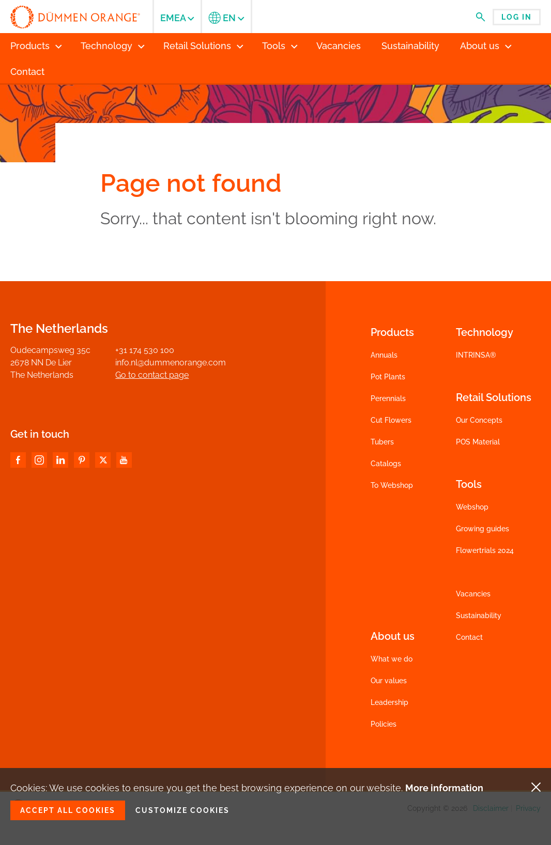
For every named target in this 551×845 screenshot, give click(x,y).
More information (444, 787)
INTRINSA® (476, 355)
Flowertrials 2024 (485, 550)
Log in (516, 17)
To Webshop (392, 485)
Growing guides (482, 529)
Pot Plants (388, 377)
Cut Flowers (391, 420)
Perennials (388, 398)
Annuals (384, 355)
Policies (383, 724)
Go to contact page (152, 375)
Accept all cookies (67, 810)
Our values (389, 681)
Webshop (472, 507)
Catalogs (386, 463)
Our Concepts (479, 420)
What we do (391, 659)
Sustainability (478, 615)
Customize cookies (182, 810)
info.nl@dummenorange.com (170, 362)
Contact (469, 637)
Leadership (389, 702)
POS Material (478, 442)
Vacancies (473, 594)
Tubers (382, 442)
